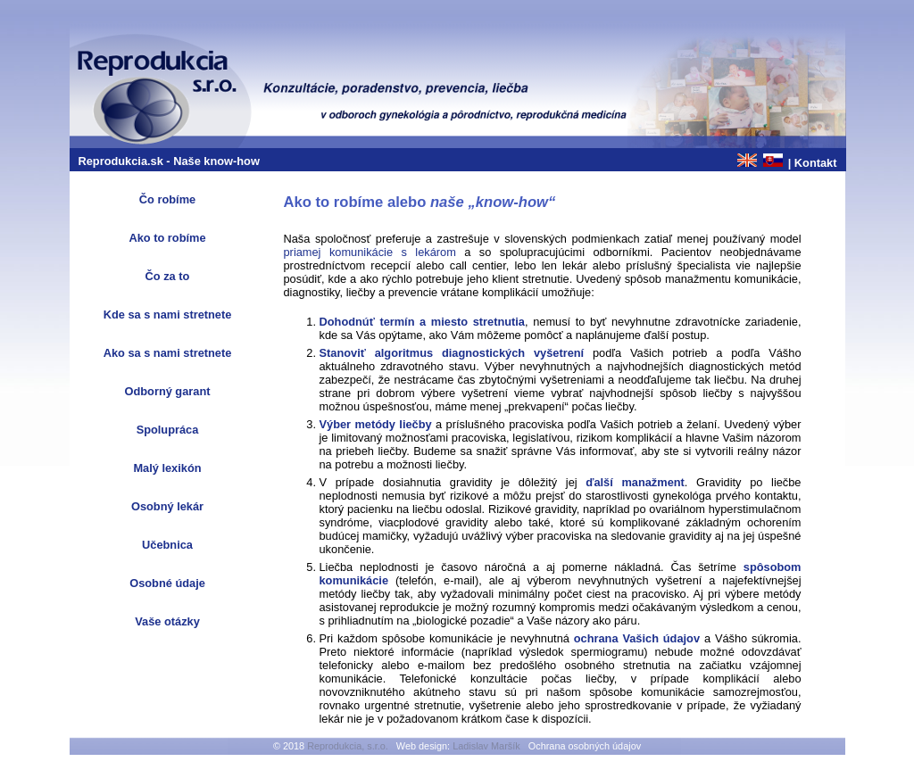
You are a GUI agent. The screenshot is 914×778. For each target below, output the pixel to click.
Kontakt (815, 163)
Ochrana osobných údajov (584, 746)
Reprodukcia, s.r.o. (347, 746)
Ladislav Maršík (486, 746)
